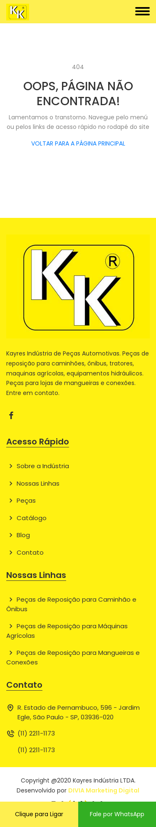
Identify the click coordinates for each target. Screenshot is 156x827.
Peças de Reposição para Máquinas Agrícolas (67, 631)
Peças (21, 500)
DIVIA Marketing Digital (103, 790)
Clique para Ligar (39, 814)
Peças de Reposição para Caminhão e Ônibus (71, 604)
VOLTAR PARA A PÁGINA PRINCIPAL (78, 143)
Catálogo (26, 517)
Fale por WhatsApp (117, 814)
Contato (25, 552)
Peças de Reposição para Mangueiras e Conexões (73, 657)
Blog (18, 535)
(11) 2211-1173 (36, 733)
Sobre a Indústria (37, 466)
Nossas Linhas (32, 483)
